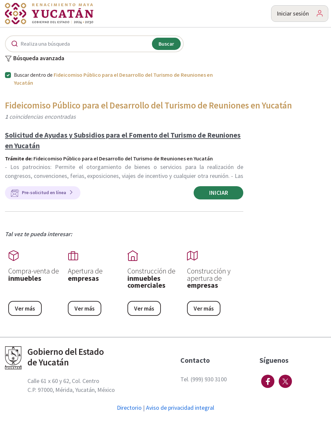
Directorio (129, 407)
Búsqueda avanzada (34, 58)
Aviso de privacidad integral (180, 407)
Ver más (25, 308)
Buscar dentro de (113, 78)
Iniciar (218, 192)
